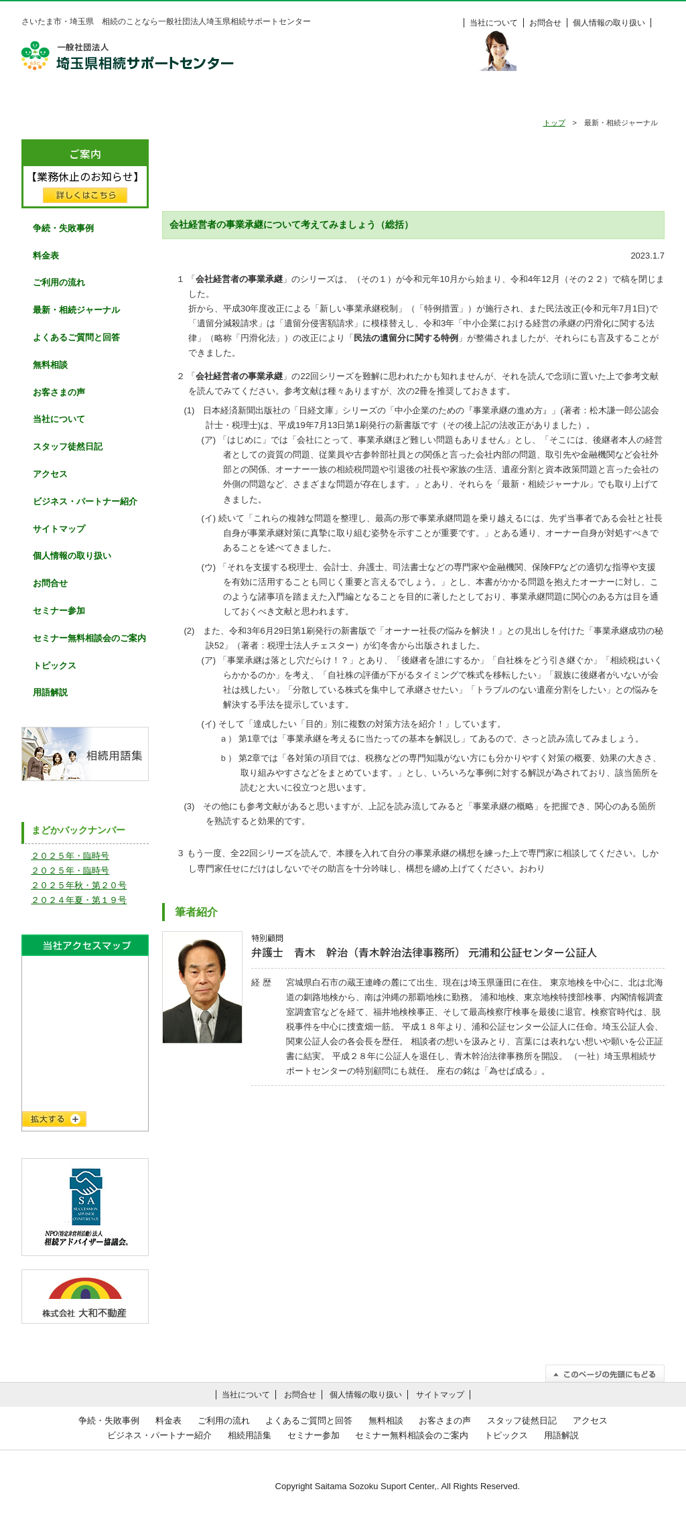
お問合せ (545, 22)
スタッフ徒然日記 (67, 446)
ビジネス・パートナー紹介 (85, 501)
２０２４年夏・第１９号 (79, 900)
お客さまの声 (59, 392)
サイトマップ (59, 529)
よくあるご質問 (342, 98)
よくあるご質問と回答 (76, 337)
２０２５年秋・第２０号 (79, 885)
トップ (554, 123)
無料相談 (434, 98)
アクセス (50, 474)
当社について (494, 22)
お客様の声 (525, 98)
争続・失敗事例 (158, 98)
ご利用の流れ (250, 98)
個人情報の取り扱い (609, 22)
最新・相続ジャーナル (76, 310)
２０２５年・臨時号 (70, 856)
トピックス (54, 666)
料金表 (618, 98)
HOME (67, 98)
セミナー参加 (59, 611)
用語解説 (50, 692)
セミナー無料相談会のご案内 (89, 638)
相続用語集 (249, 1435)
